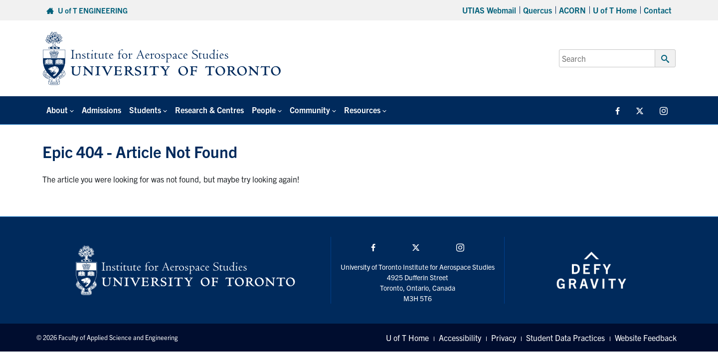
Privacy (503, 338)
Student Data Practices (565, 338)
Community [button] (310, 110)
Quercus (537, 10)
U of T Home (615, 10)
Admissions (101, 110)
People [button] (264, 110)
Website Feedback (646, 338)
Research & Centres (209, 110)
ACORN (572, 10)
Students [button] (145, 110)
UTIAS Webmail (489, 10)
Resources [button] (362, 110)
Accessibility (460, 338)
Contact (658, 10)
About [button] (57, 110)
